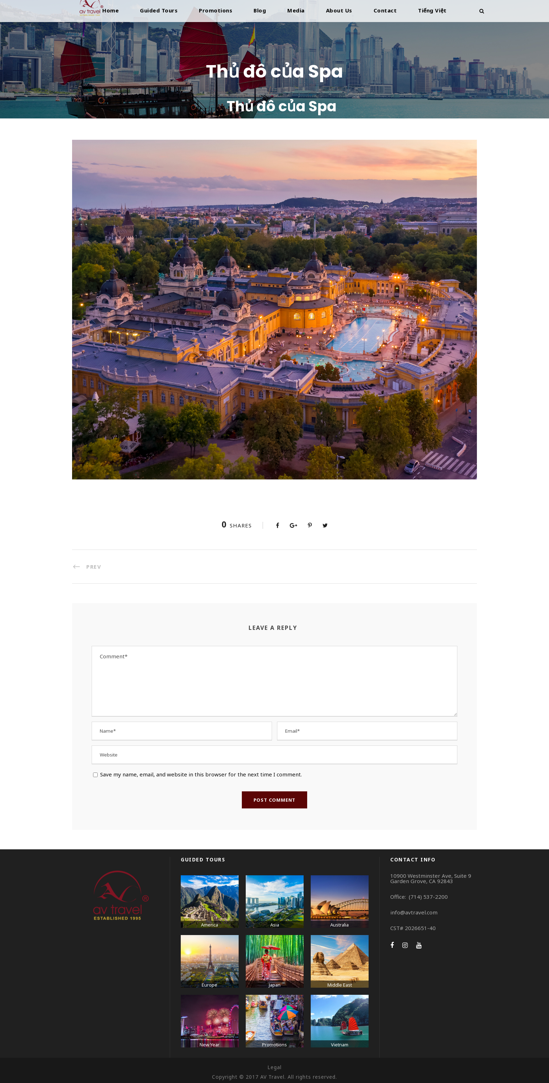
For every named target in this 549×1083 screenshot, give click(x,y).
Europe (209, 985)
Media (296, 10)
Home (110, 10)
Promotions (215, 10)
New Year (209, 1044)
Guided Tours (159, 10)
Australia (339, 925)
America (209, 925)
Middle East (339, 985)
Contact (385, 10)
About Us (339, 10)
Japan (275, 985)
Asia (274, 925)
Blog (260, 10)
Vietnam (339, 1044)
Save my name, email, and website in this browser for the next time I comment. (201, 774)
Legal (274, 1067)
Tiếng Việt (432, 10)
